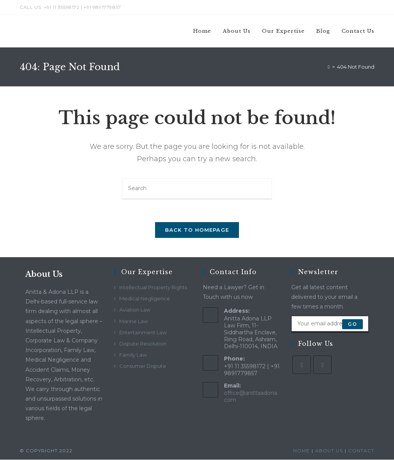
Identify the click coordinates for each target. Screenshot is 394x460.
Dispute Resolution (143, 344)
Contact (361, 451)
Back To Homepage (197, 230)
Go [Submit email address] (352, 324)
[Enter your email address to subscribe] (329, 324)
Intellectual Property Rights (153, 288)
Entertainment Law (143, 333)
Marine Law (133, 321)
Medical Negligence (144, 299)
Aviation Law (134, 310)
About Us (329, 451)
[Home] (329, 67)
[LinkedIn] (322, 365)
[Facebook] (301, 365)
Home (301, 451)
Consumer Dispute (142, 367)
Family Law (133, 355)
